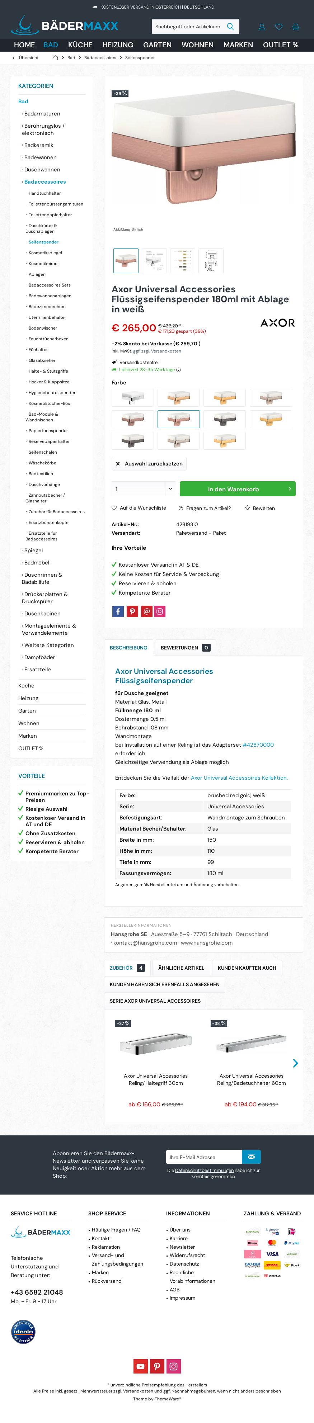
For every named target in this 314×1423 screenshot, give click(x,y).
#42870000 (258, 744)
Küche (26, 685)
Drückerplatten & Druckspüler (45, 598)
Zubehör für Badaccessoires (56, 512)
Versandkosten (138, 1391)
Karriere (179, 1238)
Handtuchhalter (44, 193)
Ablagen (37, 274)
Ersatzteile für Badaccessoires (41, 536)
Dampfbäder (39, 657)
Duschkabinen (42, 613)
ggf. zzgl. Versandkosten (157, 351)
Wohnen (28, 723)
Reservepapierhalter (49, 441)
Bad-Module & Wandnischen (41, 417)
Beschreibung (128, 647)
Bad (23, 101)
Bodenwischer (42, 328)
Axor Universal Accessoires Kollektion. (239, 777)
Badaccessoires (44, 181)
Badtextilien (40, 474)
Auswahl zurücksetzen (149, 462)
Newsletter (182, 1247)
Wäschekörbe (42, 463)
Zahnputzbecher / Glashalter (45, 498)
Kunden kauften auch (247, 968)
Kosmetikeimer (43, 263)
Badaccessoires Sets (49, 285)
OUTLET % (30, 748)
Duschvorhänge (44, 484)
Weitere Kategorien (48, 645)
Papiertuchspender (48, 431)
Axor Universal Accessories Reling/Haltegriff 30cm (156, 1079)
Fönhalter (38, 350)
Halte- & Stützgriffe (48, 371)
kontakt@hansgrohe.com (145, 942)
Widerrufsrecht (187, 1255)
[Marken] (238, 45)
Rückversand (107, 1281)
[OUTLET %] (281, 45)
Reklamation (106, 1247)
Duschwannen (41, 169)
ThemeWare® (168, 1399)
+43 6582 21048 (37, 1292)
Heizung (28, 698)
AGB (174, 1289)
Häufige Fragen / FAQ (116, 1229)
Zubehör (127, 968)
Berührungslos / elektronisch (43, 129)
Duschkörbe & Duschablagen (41, 228)
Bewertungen (186, 648)
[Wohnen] (198, 45)
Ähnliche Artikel (181, 968)
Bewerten (260, 508)
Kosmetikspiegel (45, 253)
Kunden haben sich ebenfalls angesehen (165, 984)
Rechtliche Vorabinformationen (192, 1276)
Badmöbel (36, 562)
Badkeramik (38, 145)
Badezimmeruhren (47, 306)
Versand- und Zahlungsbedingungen (117, 1259)
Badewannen (40, 157)
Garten (27, 710)
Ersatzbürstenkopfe (48, 522)
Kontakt (100, 1238)
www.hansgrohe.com (207, 942)
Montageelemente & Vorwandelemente (49, 629)
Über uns (180, 1229)
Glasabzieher (41, 360)
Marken (27, 735)
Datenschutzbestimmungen (204, 1170)
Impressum (182, 1298)
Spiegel (33, 550)
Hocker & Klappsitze (49, 382)
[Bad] (50, 45)
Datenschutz (184, 1264)
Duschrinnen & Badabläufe (42, 578)
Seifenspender (43, 242)
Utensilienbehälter (47, 317)
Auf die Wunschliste (139, 508)
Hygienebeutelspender (51, 393)
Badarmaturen (41, 113)
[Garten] (157, 45)
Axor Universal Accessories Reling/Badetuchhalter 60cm (251, 1079)
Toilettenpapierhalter (50, 215)
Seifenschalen (42, 452)
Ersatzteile (37, 669)
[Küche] (80, 45)
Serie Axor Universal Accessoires (155, 1001)
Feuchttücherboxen (48, 339)
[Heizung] (118, 45)
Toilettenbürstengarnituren (55, 204)
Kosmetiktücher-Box (49, 403)
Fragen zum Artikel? (205, 508)
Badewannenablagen (49, 296)
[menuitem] (295, 26)
